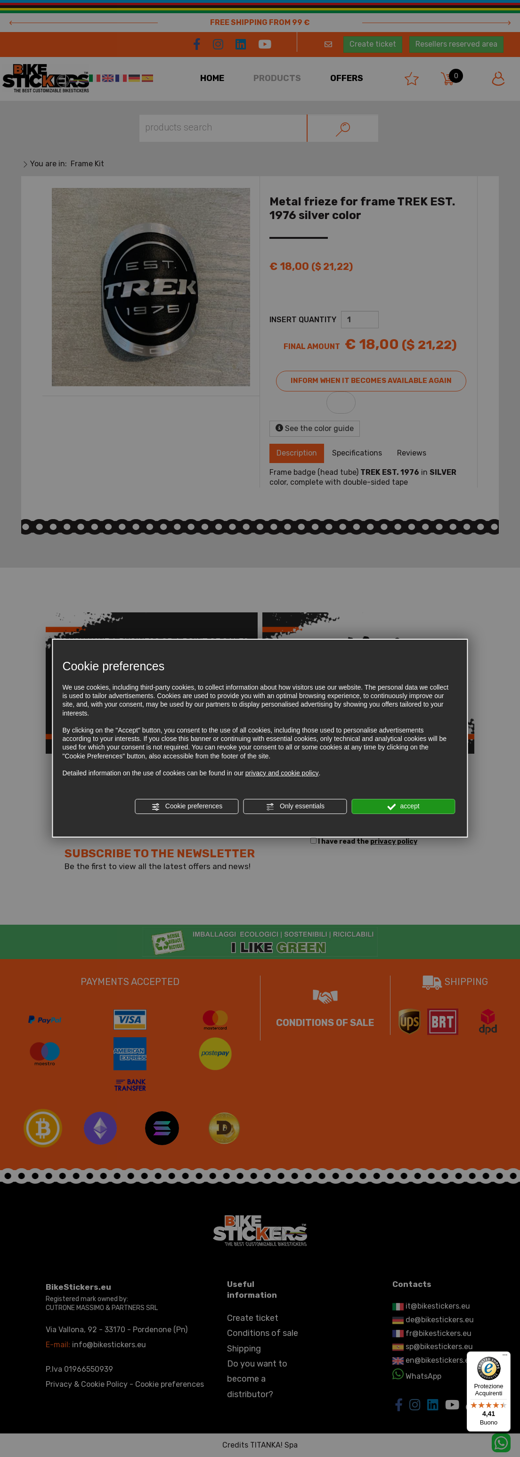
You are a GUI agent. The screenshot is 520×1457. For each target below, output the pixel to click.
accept (404, 806)
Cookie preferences (186, 806)
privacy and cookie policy (282, 773)
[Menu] (505, 1357)
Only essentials (295, 806)
